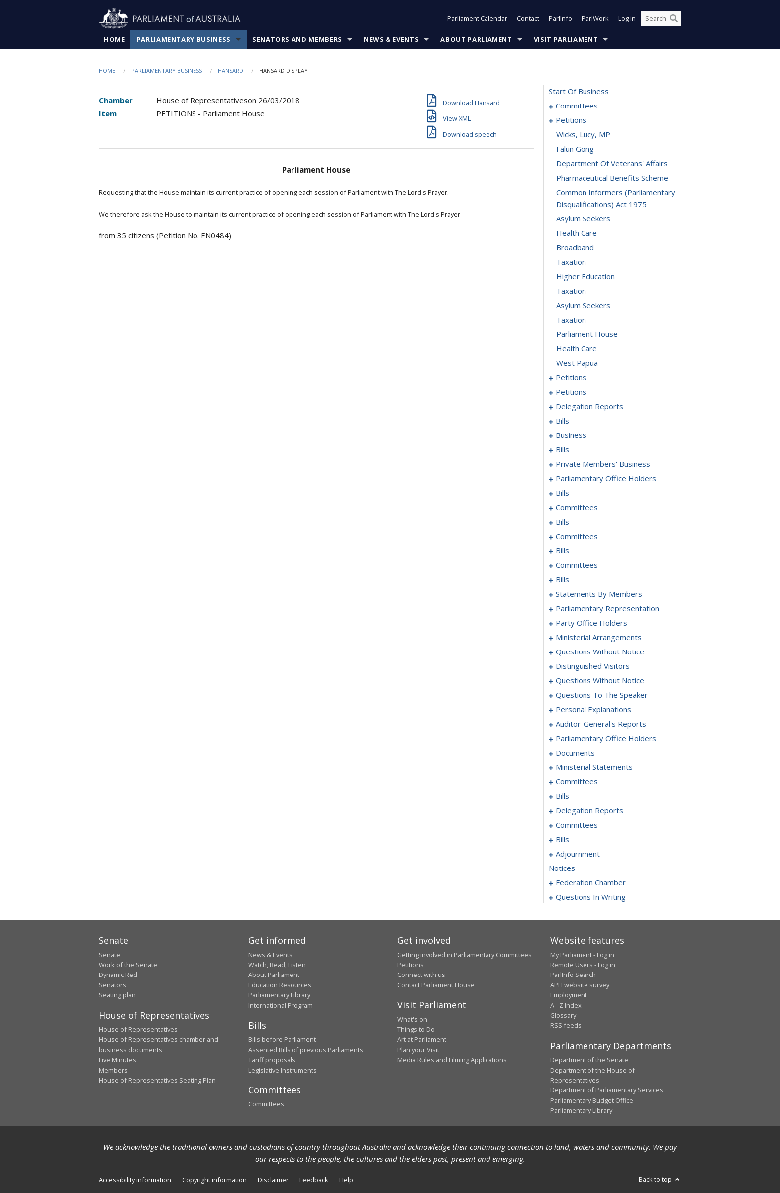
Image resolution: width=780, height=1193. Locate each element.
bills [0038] (562, 421)
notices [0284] (562, 868)
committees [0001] (577, 106)
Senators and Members (297, 39)
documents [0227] (575, 753)
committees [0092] (577, 537)
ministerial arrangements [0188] (599, 638)
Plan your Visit (418, 1049)
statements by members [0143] (599, 594)
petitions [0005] (571, 120)
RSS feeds (566, 1025)
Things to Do (416, 1029)
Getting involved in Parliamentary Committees (464, 954)
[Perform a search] (673, 18)
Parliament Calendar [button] (477, 18)
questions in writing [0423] (591, 897)
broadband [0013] (575, 248)
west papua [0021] (577, 363)
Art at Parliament (421, 1039)
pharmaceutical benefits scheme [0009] (612, 178)
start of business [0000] (579, 92)
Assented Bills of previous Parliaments (305, 1049)
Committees (266, 1104)
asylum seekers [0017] (583, 306)
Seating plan (117, 995)
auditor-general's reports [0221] (601, 724)
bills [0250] (562, 840)
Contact (528, 18)
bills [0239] (562, 796)
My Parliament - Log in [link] (582, 954)
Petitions (410, 964)
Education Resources (279, 984)
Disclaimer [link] (273, 1179)
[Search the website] (661, 18)
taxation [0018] (571, 320)
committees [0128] (577, 565)
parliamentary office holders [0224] (606, 739)
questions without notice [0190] (600, 652)
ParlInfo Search (573, 975)
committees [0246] (577, 825)
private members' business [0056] (603, 464)
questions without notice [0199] (600, 681)
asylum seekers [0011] (583, 219)
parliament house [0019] (587, 334)
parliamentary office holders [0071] (606, 479)
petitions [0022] (571, 378)
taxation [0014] (571, 262)
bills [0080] (562, 493)
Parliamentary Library (279, 995)
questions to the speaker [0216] (602, 695)
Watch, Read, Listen (277, 964)
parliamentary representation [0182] (607, 609)
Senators (112, 984)
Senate (109, 954)
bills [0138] (562, 580)
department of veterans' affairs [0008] (612, 164)
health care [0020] (576, 349)
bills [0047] (562, 450)
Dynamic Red (118, 975)
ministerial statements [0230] (594, 767)
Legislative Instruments (282, 1070)
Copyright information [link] (214, 1179)
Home (114, 39)
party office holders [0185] (591, 623)
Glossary (563, 1015)
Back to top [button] (660, 1179)
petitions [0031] (571, 392)
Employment (568, 995)
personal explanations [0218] (593, 710)
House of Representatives (138, 1029)
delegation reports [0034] (589, 407)
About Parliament (476, 39)
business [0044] (571, 435)
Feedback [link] (313, 1179)
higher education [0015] (585, 277)
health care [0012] (576, 233)
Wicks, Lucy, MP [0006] (583, 135)
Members (113, 1070)
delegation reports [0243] (589, 811)
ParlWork (595, 18)
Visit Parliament (566, 39)
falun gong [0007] (575, 149)
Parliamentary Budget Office (591, 1100)
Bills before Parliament (282, 1039)
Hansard (230, 70)
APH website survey (579, 984)
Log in (627, 18)
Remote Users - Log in (582, 964)
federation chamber (591, 883)
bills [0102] (562, 551)
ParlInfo (560, 18)
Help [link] (346, 1179)
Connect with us (421, 975)
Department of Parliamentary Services (606, 1090)
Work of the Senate (128, 964)
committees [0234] (577, 782)
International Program (280, 1005)
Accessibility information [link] (135, 1179)
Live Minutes (117, 1060)
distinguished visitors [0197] (593, 666)
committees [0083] (577, 508)
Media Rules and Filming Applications (452, 1060)
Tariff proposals (271, 1060)
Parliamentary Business (184, 39)
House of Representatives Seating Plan (157, 1080)
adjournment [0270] (578, 854)
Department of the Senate (589, 1060)
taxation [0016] (571, 291)
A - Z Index (566, 1005)
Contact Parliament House (436, 984)
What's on (412, 1019)
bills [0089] (562, 522)
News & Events (391, 39)
